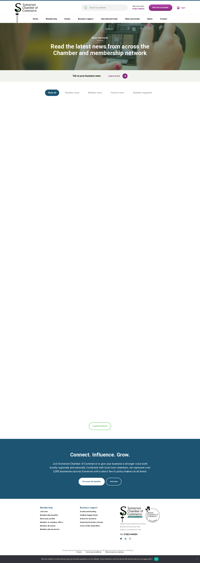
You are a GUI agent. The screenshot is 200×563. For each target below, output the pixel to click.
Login (183, 8)
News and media (132, 19)
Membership (51, 19)
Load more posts (100, 426)
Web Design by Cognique (114, 552)
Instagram (130, 539)
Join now (114, 481)
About (149, 19)
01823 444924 (138, 9)
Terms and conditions (94, 552)
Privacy (79, 552)
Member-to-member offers (51, 522)
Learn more (114, 76)
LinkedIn (126, 539)
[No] (197, 559)
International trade (109, 19)
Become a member (160, 8)
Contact (163, 19)
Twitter (121, 539)
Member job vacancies (49, 529)
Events (67, 19)
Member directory (47, 526)
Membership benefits (49, 515)
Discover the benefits (91, 481)
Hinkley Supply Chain (89, 515)
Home (35, 19)
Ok (156, 559)
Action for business (88, 519)
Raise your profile (47, 519)
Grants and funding (88, 511)
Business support (85, 19)
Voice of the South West (90, 526)
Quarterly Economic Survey (91, 522)
